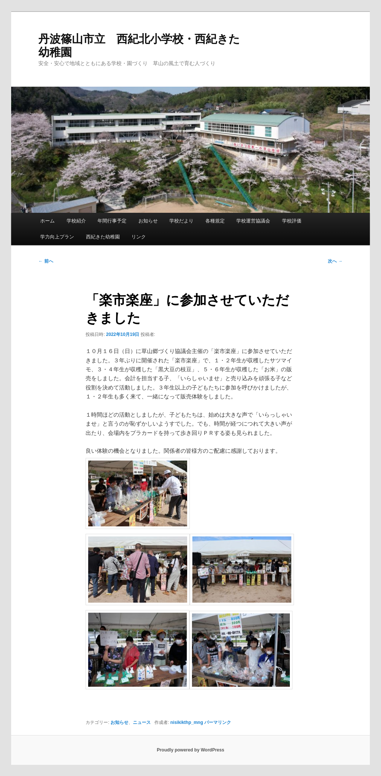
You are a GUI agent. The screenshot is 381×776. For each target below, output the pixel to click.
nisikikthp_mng (186, 722)
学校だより (181, 221)
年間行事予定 (112, 221)
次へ (335, 261)
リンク (138, 237)
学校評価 (291, 221)
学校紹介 (76, 221)
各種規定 (215, 221)
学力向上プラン (57, 237)
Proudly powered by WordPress (190, 750)
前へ (45, 261)
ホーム (47, 221)
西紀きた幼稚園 (103, 237)
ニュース (142, 722)
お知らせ (148, 221)
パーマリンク (217, 722)
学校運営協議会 (253, 221)
